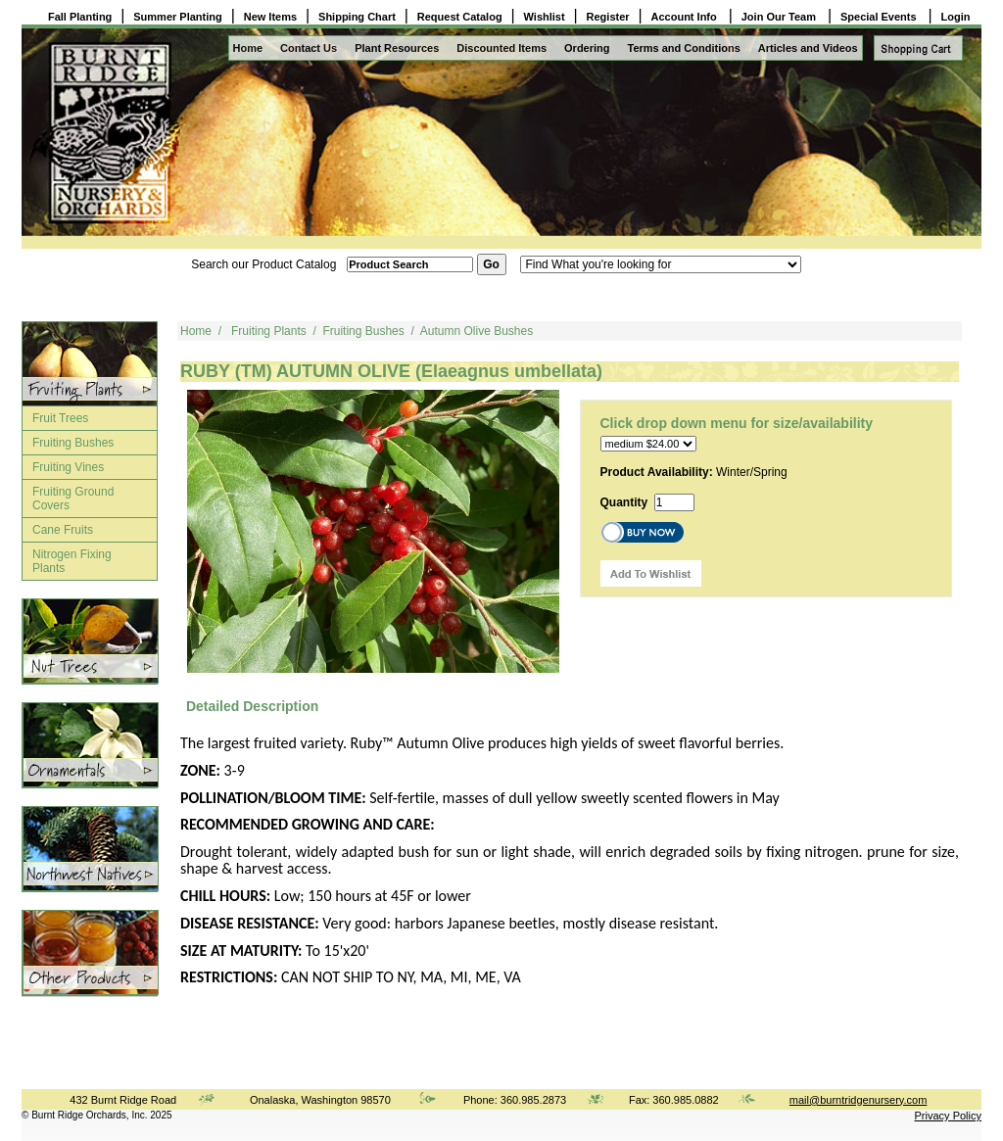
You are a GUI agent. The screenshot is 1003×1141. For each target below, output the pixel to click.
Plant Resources (397, 48)
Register (608, 17)
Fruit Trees (60, 418)
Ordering (586, 48)
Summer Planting (177, 17)
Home (248, 48)
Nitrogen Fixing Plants (72, 561)
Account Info (685, 17)
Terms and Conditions (684, 48)
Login (956, 17)
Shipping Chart (357, 17)
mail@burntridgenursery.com (858, 1100)
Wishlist (544, 17)
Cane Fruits (62, 530)
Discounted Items (501, 48)
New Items (270, 17)
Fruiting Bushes (73, 443)
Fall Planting (80, 17)
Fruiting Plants (269, 331)
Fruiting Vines (68, 467)
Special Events (880, 17)
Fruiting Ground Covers (73, 498)
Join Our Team (780, 17)
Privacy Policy (948, 1115)
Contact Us (308, 48)
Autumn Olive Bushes (476, 331)
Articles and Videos (808, 48)
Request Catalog (459, 17)
